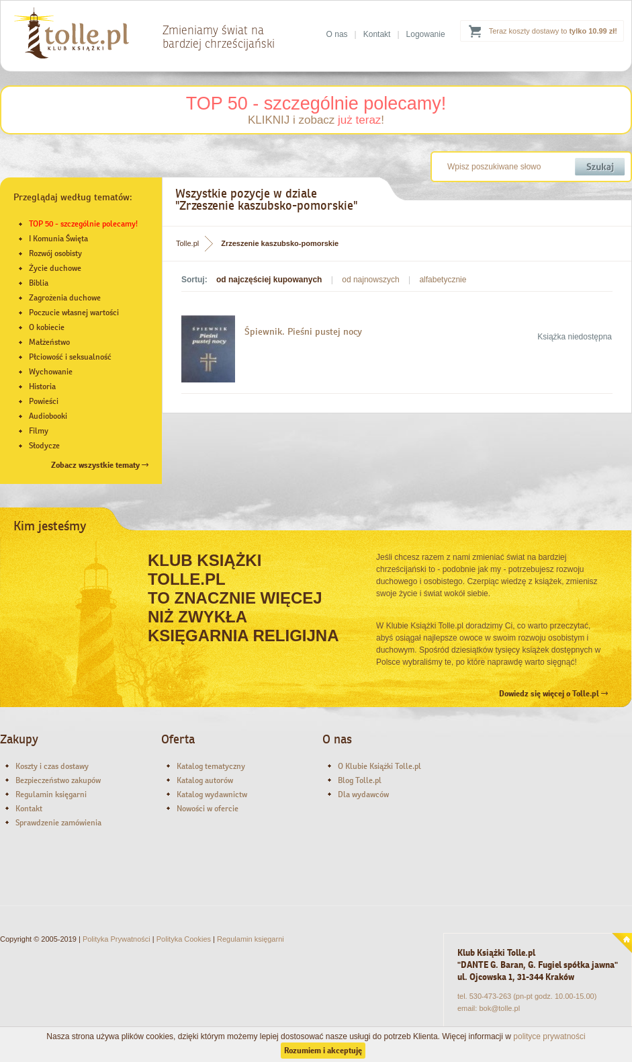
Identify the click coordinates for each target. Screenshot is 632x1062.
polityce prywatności (549, 1036)
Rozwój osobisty (55, 253)
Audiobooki (48, 416)
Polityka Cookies (183, 939)
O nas (337, 34)
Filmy (38, 431)
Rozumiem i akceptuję (323, 1050)
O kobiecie (46, 327)
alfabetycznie (442, 279)
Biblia (38, 283)
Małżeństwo (49, 342)
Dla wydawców (363, 794)
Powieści (43, 401)
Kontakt (377, 34)
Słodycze (44, 446)
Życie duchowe (55, 268)
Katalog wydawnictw (212, 794)
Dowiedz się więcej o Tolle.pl (553, 693)
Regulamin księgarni (51, 794)
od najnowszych (370, 279)
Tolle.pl (187, 243)
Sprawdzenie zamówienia (58, 823)
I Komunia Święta (58, 239)
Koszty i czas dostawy (52, 766)
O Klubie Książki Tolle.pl (379, 766)
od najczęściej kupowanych (269, 279)
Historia (42, 386)
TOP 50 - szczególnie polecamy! (316, 103)
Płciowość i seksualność (70, 357)
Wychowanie (51, 372)
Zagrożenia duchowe (65, 298)
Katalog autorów (205, 780)
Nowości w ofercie (207, 809)
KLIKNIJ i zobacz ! (316, 120)
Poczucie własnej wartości (74, 313)
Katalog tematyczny (211, 766)
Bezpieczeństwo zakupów (58, 780)
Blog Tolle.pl (359, 780)
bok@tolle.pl (499, 1008)
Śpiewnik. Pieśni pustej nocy (303, 331)
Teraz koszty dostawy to (553, 31)
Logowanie (425, 34)
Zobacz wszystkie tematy (99, 465)
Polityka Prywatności (116, 939)
